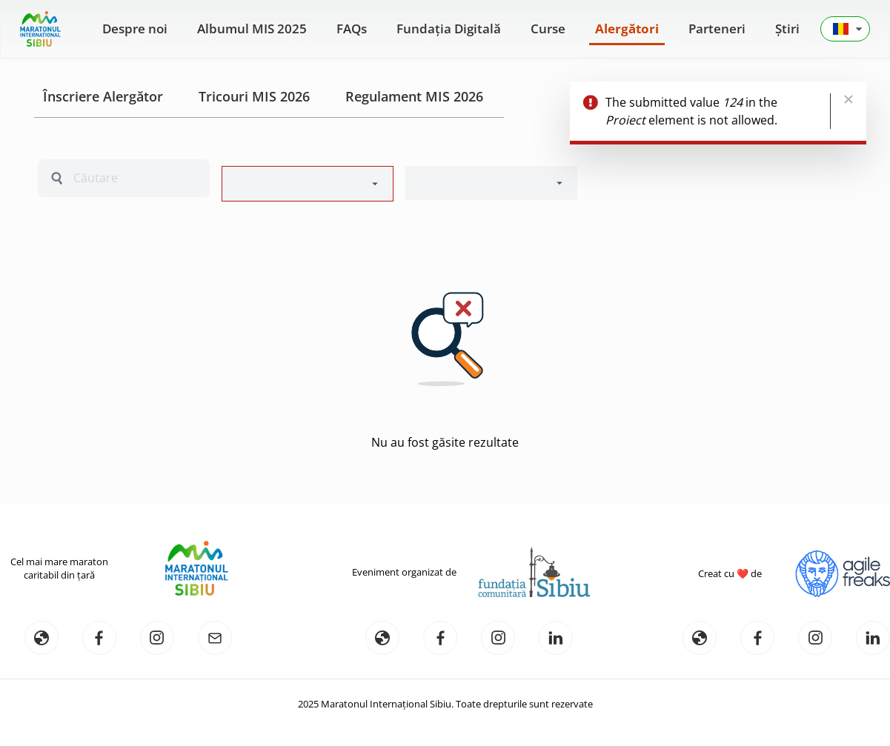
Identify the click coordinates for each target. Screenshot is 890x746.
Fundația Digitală (448, 28)
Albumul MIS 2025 (252, 28)
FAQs (351, 28)
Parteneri (716, 28)
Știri (787, 28)
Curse (548, 28)
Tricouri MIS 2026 (254, 96)
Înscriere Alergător (103, 96)
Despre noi (134, 28)
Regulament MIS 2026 (414, 96)
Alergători (627, 28)
